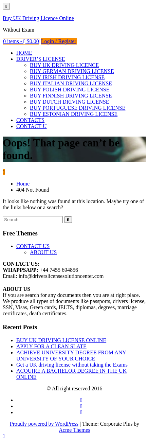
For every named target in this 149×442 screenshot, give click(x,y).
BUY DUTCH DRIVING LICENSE (69, 102)
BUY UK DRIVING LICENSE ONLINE (61, 340)
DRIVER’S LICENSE (40, 59)
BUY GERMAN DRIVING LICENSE (72, 71)
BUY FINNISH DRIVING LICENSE (71, 96)
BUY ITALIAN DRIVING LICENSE (71, 83)
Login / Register (58, 41)
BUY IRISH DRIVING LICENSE (67, 77)
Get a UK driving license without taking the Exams (72, 365)
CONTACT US (33, 246)
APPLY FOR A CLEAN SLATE (51, 346)
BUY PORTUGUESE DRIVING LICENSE (78, 108)
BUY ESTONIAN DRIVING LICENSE (73, 114)
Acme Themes (75, 430)
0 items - (21, 41)
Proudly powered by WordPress (44, 424)
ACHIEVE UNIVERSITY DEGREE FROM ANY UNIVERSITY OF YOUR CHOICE (71, 355)
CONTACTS (30, 120)
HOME (24, 53)
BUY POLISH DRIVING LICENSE (70, 89)
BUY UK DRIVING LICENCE (64, 65)
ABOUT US (43, 252)
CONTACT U (31, 126)
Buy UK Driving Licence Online (38, 18)
